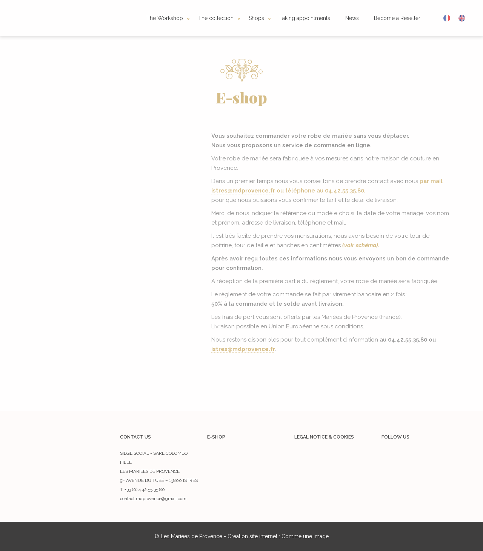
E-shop (216, 437)
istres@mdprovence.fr (243, 190)
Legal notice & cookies (324, 437)
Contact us (135, 437)
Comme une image (305, 536)
